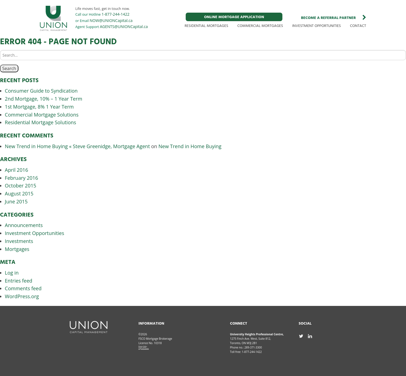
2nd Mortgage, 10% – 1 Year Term (43, 98)
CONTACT (358, 26)
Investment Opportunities (34, 233)
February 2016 (21, 178)
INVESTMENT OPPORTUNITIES (316, 26)
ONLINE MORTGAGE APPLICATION (234, 17)
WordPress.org (22, 296)
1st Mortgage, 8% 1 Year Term (39, 106)
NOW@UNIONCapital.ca (111, 20)
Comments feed (23, 288)
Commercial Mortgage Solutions (42, 114)
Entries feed (18, 280)
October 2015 (20, 185)
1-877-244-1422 (116, 14)
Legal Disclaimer (143, 348)
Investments (19, 241)
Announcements (24, 225)
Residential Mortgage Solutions (40, 122)
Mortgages (17, 249)
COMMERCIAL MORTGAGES (260, 26)
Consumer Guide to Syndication (41, 90)
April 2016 (16, 170)
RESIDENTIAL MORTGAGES (206, 26)
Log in (12, 272)
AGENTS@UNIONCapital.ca (124, 26)
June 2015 (16, 201)
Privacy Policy (142, 346)
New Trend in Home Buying (189, 146)
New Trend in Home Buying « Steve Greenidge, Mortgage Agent (77, 146)
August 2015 (19, 193)
